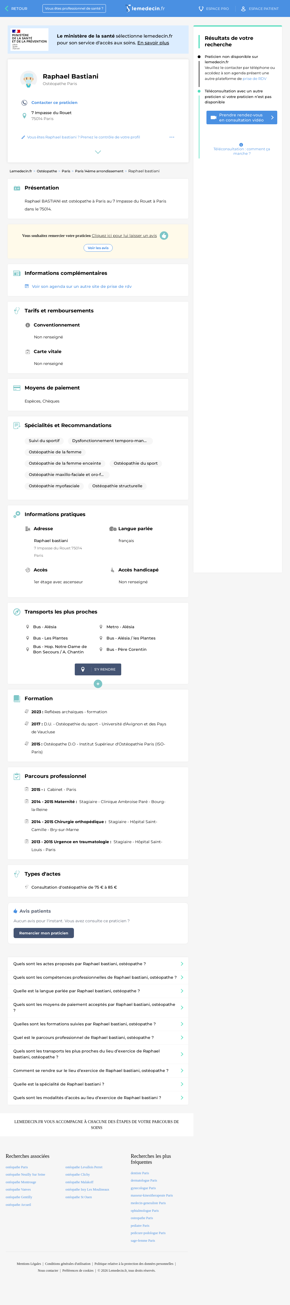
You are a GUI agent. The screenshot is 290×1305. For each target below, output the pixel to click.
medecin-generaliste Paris (148, 1203)
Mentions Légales (29, 1264)
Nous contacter (48, 1271)
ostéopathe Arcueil (18, 1205)
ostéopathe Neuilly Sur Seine (25, 1174)
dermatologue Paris (144, 1180)
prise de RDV (254, 78)
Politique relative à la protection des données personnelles (134, 1264)
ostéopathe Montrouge (21, 1182)
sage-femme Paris (143, 1241)
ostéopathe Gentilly (19, 1197)
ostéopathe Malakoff (79, 1182)
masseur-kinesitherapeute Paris (152, 1195)
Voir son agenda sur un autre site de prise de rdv (78, 286)
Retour (19, 8)
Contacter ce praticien (50, 103)
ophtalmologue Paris (145, 1211)
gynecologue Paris (143, 1188)
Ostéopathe (47, 171)
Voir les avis (98, 248)
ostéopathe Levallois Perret (84, 1167)
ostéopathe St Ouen (78, 1197)
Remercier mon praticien (43, 933)
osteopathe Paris (142, 1218)
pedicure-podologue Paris (148, 1233)
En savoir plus (153, 42)
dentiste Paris (140, 1173)
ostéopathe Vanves (18, 1189)
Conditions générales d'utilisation (67, 1264)
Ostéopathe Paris (60, 83)
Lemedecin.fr (21, 171)
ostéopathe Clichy (77, 1174)
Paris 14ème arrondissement (99, 171)
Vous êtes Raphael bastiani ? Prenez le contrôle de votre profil (81, 137)
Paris (66, 171)
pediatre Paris (140, 1226)
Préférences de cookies (77, 1271)
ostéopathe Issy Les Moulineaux (87, 1189)
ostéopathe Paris (17, 1167)
